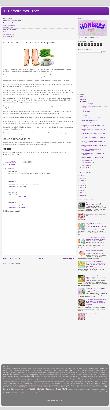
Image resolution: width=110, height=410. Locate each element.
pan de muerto (102, 383)
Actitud (102, 368)
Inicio (41, 259)
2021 (81, 175)
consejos (6, 374)
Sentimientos (70, 389)
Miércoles (77, 381)
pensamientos (46, 385)
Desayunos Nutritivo (91, 374)
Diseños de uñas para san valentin (53, 376)
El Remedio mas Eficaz (21, 11)
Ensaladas (89, 376)
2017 (81, 185)
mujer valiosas (12, 383)
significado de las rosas (8, 391)
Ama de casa (17, 370)
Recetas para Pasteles (84, 386)
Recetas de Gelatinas (60, 386)
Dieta (28, 376)
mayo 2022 (85, 167)
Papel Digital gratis (8, 36)
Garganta (41, 378)
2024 (81, 94)
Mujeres (26, 383)
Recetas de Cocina (8, 34)
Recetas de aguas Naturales (33, 386)
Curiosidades (7, 32)
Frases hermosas (33, 378)
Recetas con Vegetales (18, 386)
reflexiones (101, 386)
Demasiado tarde (81, 374)
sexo (97, 389)
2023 (81, 97)
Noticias (88, 383)
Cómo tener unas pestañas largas (89, 372)
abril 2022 (85, 170)
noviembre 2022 (86, 104)
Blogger (61, 400)
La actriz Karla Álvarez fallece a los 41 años (88, 379)
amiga (22, 370)
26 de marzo (75, 368)
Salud (58, 389)
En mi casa (82, 376)
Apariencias (28, 370)
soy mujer (27, 391)
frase (11, 378)
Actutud (5, 370)
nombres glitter (77, 383)
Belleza (71, 370)
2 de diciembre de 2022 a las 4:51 (17, 207)
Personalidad (54, 385)
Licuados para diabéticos (25, 381)
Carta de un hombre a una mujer (22, 372)
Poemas (66, 385)
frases (16, 378)
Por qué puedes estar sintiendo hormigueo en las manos (94, 251)
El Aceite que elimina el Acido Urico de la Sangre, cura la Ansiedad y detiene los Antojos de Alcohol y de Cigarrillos (96, 302)
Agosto (10, 370)
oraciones (94, 383)
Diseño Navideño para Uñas (89, 120)
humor (88, 378)
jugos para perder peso (26, 379)
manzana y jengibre (59, 381)
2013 (81, 195)
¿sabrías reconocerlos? (57, 368)
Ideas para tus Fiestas (9, 29)
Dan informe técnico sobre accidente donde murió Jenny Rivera (53, 374)
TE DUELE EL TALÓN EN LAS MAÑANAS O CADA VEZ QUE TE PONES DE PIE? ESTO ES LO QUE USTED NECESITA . (96, 226)
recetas (7, 386)
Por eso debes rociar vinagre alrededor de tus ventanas (94, 203)
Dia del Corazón (21, 376)
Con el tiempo (102, 372)
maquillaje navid (69, 381)
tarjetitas (34, 391)
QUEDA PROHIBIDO (102, 385)
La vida (101, 379)
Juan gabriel (11, 379)
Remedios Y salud (8, 27)
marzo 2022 (85, 172)
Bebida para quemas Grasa (60, 370)
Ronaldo (52, 389)
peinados (29, 385)
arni (34, 370)
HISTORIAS (75, 378)
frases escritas (24, 378)
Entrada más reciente (11, 259)
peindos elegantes (37, 385)
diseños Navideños (67, 376)
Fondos (6, 378)
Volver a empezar (30, 392)
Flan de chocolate (103, 376)
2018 (81, 183)
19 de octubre (68, 368)
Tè (38, 391)
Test (103, 391)
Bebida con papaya (48, 370)
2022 (81, 99)
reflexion (94, 386)
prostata (77, 385)
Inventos (5, 379)
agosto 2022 (85, 165)
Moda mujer (93, 381)
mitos (82, 381)
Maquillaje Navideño (87, 123)
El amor (76, 376)
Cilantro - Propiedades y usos (39, 372)
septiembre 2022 (86, 162)
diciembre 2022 (86, 101)
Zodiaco (38, 392)
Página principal (7, 18)
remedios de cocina (19, 389)
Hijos (69, 378)
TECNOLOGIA (91, 391)
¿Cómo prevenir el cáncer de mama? (41, 368)
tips (4, 392)
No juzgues (47, 383)
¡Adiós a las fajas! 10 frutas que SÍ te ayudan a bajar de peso (17, 368)
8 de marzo (82, 368)
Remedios (12, 164)
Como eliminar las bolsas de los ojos (56, 372)
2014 (81, 193)
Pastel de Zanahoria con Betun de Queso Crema (14, 385)
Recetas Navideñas (72, 386)
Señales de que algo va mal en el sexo (84, 389)
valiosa (19, 392)
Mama (51, 381)
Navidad (41, 383)
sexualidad (102, 389)
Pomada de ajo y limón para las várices (92, 157)
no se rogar (54, 383)
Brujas (86, 370)
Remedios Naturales (35, 389)
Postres (72, 385)
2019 (81, 180)
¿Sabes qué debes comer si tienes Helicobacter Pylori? (91, 149)
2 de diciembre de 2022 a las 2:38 (17, 186)
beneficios (80, 370)
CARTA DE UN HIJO (8, 372)
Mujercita (20, 383)
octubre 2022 (85, 160)
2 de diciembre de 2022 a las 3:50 (17, 197)
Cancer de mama (101, 370)
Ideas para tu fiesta (100, 378)
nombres (61, 383)
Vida (24, 392)
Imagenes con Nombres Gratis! (12, 20)
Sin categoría (19, 391)
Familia (95, 376)
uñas (14, 392)
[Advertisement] (17, 282)
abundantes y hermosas (92, 368)
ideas (93, 378)
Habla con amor (62, 378)
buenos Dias (93, 370)
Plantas (60, 385)
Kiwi (75, 379)
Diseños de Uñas (39, 376)
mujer (99, 381)
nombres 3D (68, 383)
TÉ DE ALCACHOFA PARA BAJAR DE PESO (51, 391)
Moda (86, 381)
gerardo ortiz (48, 378)
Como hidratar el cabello (73, 372)
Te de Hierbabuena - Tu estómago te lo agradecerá (74, 391)
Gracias (54, 378)
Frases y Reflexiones (9, 25)
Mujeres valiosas (33, 383)
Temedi (98, 391)
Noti (83, 383)
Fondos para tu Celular (9, 23)
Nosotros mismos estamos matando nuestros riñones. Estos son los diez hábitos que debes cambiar (96, 277)
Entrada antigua (68, 259)
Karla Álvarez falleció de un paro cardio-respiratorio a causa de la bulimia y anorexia (53, 379)
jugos (17, 379)
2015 (81, 190)
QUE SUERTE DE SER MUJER (88, 385)
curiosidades (25, 374)
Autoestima (39, 370)
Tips (9, 392)
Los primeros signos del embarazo (41, 381)
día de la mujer (12, 376)
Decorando (72, 374)
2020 (81, 178)
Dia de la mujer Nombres (93, 314)
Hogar (82, 378)
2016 (81, 188)
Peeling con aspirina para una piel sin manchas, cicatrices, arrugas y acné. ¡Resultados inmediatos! (95, 239)
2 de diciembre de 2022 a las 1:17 (17, 176)
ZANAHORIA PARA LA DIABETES (91, 118)
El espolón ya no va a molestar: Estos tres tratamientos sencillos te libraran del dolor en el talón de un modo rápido (95, 264)
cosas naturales (16, 374)
